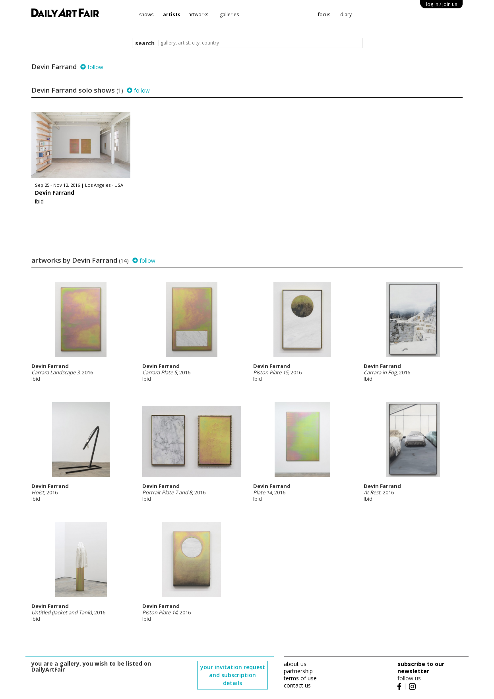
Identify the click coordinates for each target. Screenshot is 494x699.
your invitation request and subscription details (232, 675)
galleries (229, 14)
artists (171, 14)
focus (324, 14)
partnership (298, 671)
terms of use (300, 678)
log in (441, 4)
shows (146, 14)
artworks (198, 14)
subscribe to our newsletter (420, 667)
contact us (297, 685)
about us (295, 664)
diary (346, 14)
